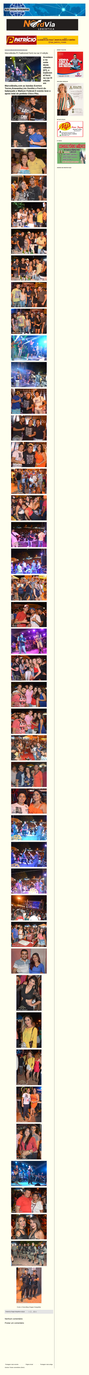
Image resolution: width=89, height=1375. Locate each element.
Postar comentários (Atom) (17, 1367)
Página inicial (29, 1364)
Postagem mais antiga (46, 1364)
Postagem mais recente (11, 1364)
